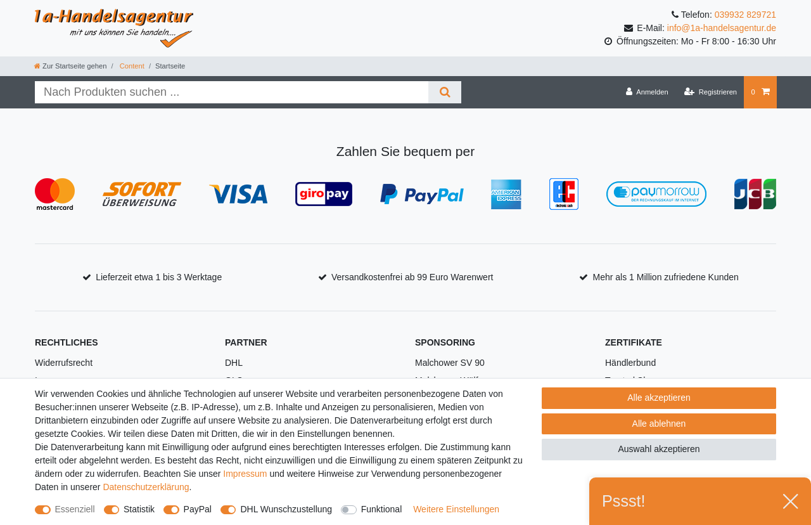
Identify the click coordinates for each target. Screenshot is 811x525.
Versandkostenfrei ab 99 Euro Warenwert (412, 277)
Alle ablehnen (659, 423)
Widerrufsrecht (64, 363)
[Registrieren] (710, 92)
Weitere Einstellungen (456, 509)
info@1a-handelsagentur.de (721, 28)
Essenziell (75, 509)
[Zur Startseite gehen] (70, 66)
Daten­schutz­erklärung (146, 487)
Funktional (381, 509)
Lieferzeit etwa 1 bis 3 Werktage (159, 277)
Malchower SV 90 (450, 363)
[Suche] (444, 92)
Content (131, 66)
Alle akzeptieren (659, 397)
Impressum (245, 474)
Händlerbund (630, 363)
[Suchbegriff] (231, 92)
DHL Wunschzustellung (286, 509)
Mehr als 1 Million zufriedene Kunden (666, 277)
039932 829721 (745, 15)
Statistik (139, 509)
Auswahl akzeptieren (658, 449)
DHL (234, 363)
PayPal (198, 509)
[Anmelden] (647, 92)
